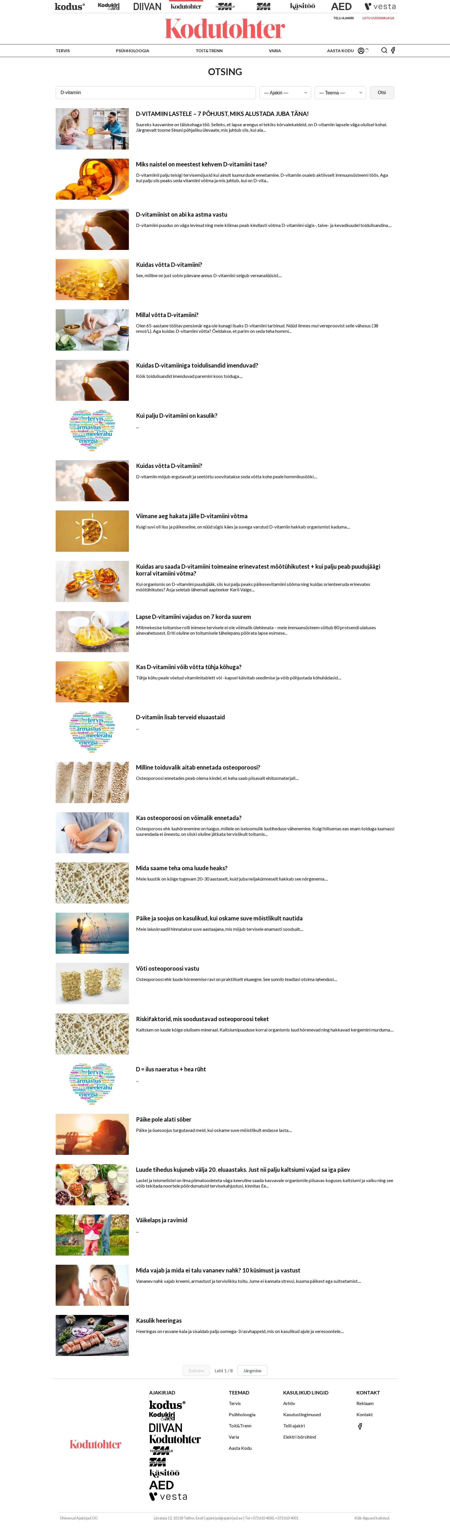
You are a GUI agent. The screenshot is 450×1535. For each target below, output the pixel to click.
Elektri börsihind (299, 1436)
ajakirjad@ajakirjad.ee (224, 1518)
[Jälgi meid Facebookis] (393, 51)
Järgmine (252, 1370)
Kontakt (364, 1414)
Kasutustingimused (302, 1414)
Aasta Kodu (340, 50)
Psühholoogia (132, 50)
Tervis (63, 50)
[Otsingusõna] (156, 92)
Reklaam (365, 1403)
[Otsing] (384, 51)
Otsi (382, 92)
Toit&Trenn (209, 50)
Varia (275, 50)
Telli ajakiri (343, 18)
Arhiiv (289, 1403)
